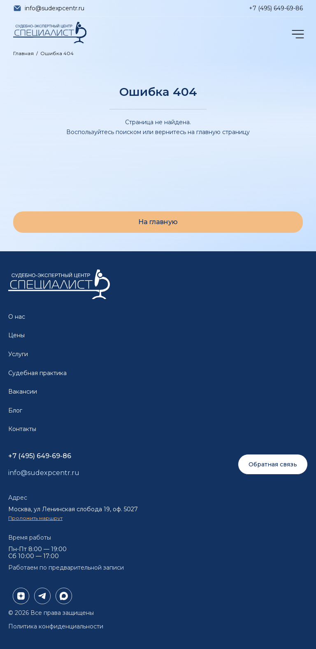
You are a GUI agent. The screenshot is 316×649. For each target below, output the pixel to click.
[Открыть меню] (297, 34)
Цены (16, 335)
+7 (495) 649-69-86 (276, 8)
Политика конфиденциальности (55, 626)
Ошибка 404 (57, 53)
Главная (23, 53)
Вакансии (22, 391)
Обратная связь (273, 464)
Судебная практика (37, 373)
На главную (158, 222)
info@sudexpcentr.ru (54, 8)
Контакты (22, 429)
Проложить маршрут (35, 518)
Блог (15, 410)
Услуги (18, 354)
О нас (16, 316)
